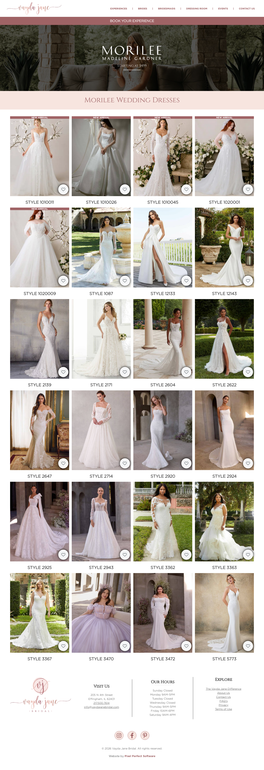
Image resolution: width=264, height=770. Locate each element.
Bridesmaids (166, 8)
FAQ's (224, 701)
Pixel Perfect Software (140, 756)
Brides (142, 8)
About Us (223, 692)
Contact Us (247, 8)
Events (223, 8)
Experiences (118, 8)
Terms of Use (223, 709)
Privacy (223, 705)
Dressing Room (196, 8)
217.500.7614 (101, 703)
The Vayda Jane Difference (223, 688)
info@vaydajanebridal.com (101, 707)
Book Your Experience (132, 21)
